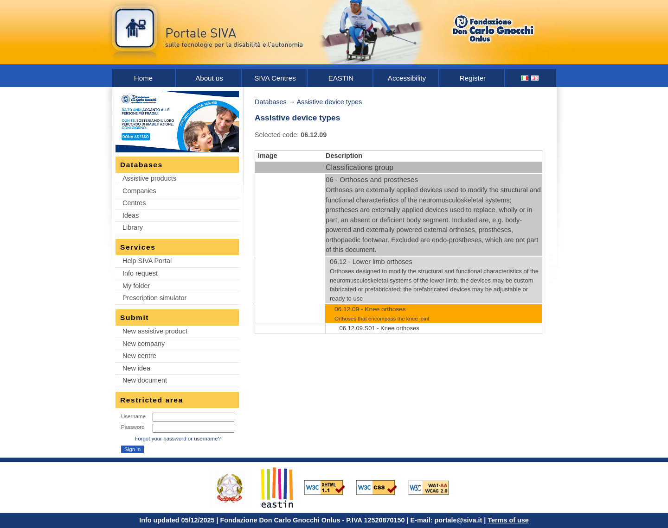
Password (133, 427)
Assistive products (149, 178)
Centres (134, 203)
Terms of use (508, 520)
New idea (136, 368)
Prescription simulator (154, 298)
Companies (139, 191)
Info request (140, 273)
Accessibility (407, 78)
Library (132, 227)
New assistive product (154, 331)
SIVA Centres (275, 78)
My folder (136, 285)
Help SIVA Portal (147, 260)
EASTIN (341, 78)
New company (143, 343)
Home (143, 78)
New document (144, 380)
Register (473, 78)
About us (209, 78)
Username (133, 416)
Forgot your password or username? (178, 438)
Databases (271, 102)
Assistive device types (329, 102)
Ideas (130, 215)
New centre (139, 355)
